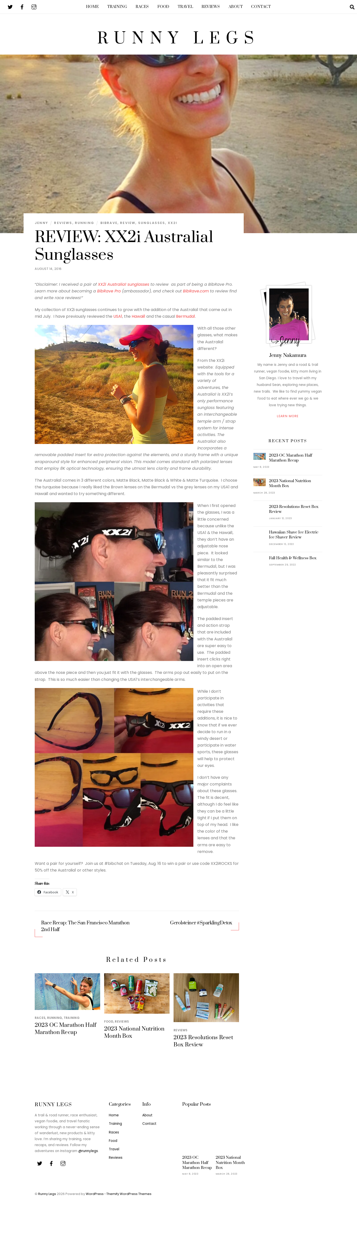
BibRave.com (196, 294)
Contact (261, 6)
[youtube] (34, 6)
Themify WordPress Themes (128, 1197)
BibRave (109, 226)
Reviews (211, 6)
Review (127, 226)
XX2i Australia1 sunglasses (123, 288)
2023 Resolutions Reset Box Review (294, 513)
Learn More (287, 420)
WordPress (95, 1197)
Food (163, 6)
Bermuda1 (185, 320)
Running (84, 226)
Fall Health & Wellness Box (293, 561)
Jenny (41, 226)
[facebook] (22, 6)
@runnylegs (88, 1154)
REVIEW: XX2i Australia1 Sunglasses (124, 249)
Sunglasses (151, 226)
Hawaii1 (138, 320)
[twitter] (10, 6)
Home (92, 6)
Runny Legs (47, 1197)
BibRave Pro (109, 294)
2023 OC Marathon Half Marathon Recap (65, 1032)
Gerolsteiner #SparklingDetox (201, 926)
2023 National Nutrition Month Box (290, 487)
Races (142, 6)
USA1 (117, 320)
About (236, 6)
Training (117, 6)
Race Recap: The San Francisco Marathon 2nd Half (85, 930)
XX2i (173, 226)
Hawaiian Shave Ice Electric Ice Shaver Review (293, 538)
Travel (185, 6)
